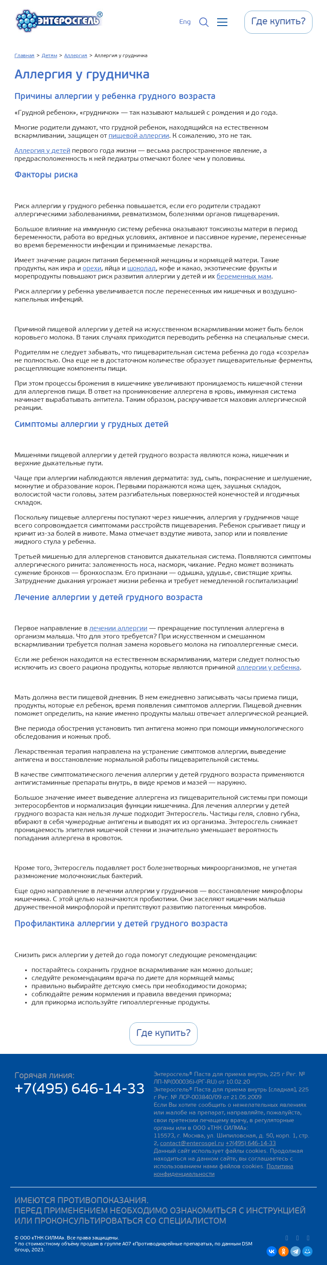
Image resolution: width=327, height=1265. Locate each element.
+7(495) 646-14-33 (79, 1089)
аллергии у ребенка (268, 667)
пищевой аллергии (139, 136)
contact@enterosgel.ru (192, 1143)
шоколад (141, 268)
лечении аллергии (118, 628)
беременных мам (244, 276)
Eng (185, 22)
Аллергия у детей (42, 151)
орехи (92, 268)
